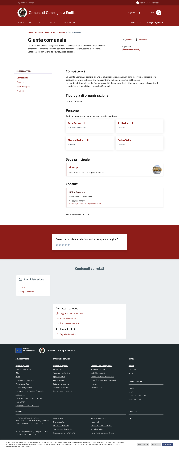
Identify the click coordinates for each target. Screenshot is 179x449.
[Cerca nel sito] (158, 12)
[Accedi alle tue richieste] (147, 2)
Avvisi (131, 373)
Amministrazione (25, 22)
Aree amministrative (23, 369)
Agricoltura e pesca (60, 365)
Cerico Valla (124, 140)
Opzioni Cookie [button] (143, 444)
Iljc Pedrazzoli (125, 123)
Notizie (131, 365)
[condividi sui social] (128, 39)
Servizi (52, 22)
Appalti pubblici (59, 376)
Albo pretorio (20, 394)
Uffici (17, 373)
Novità (41, 22)
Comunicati (133, 369)
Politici (18, 376)
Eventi (131, 391)
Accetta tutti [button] (167, 444)
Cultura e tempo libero (61, 387)
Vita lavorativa (96, 387)
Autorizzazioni (58, 380)
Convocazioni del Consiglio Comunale (29, 391)
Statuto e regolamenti (24, 387)
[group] (33, 287)
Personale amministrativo (25, 380)
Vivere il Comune (68, 22)
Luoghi (131, 388)
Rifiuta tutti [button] (155, 444)
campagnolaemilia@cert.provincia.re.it (33, 431)
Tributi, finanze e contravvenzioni (103, 380)
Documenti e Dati (22, 383)
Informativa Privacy (98, 418)
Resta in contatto (135, 399)
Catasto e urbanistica (61, 383)
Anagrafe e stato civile (61, 373)
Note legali (95, 422)
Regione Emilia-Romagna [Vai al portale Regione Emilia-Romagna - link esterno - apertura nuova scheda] (26, 2)
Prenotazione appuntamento (64, 432)
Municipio (74, 167)
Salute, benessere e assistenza (102, 376)
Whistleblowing (97, 429)
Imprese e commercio (99, 369)
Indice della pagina (33, 71)
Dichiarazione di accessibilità (101, 425)
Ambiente (57, 369)
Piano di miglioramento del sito (102, 432)
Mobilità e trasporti (98, 373)
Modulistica (136, 22)
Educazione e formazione (62, 391)
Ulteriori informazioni (23, 446)
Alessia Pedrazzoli (78, 140)
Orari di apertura (59, 422)
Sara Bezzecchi (76, 123)
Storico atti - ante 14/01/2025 (27, 405)
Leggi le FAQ (58, 418)
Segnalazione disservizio (62, 429)
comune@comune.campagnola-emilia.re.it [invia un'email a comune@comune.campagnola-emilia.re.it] (85, 203)
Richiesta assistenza (61, 425)
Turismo (94, 383)
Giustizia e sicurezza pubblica (101, 365)
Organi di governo (22, 365)
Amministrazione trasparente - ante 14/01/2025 (29, 400)
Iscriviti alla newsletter (137, 395)
